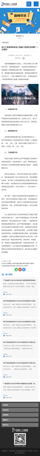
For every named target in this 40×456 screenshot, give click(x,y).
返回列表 (20, 58)
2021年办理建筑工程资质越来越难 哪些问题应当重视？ (18, 263)
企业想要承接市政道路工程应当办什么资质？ (15, 266)
